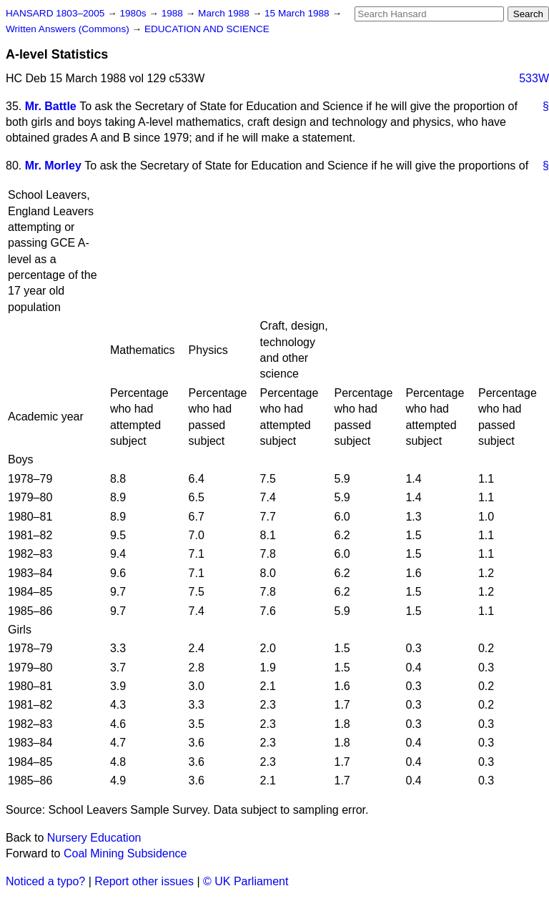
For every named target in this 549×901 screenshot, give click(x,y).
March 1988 (225, 13)
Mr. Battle (50, 106)
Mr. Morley (53, 165)
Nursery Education (94, 838)
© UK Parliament (245, 881)
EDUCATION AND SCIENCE (206, 29)
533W (534, 78)
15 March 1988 (298, 13)
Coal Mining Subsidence (125, 853)
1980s (134, 13)
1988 (174, 13)
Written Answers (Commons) (69, 29)
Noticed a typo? (45, 881)
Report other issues (144, 881)
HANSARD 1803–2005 (55, 13)
